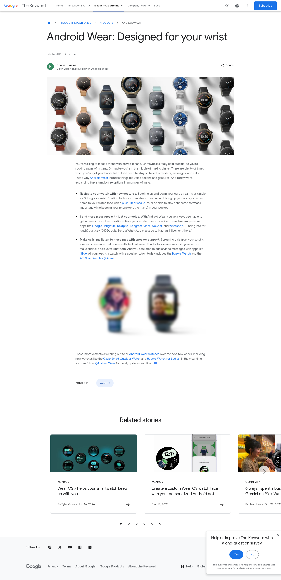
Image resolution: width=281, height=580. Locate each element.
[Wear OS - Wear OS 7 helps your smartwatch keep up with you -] (93, 474)
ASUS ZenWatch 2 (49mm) (97, 258)
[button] (227, 65)
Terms (66, 566)
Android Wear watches (144, 354)
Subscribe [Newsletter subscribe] (265, 6)
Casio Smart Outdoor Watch (121, 359)
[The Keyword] (49, 22)
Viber (146, 226)
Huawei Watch (181, 253)
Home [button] (59, 5)
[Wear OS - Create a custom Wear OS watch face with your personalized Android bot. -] (187, 474)
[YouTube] (70, 547)
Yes (228, 569)
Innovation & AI (79, 6)
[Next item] (264, 471)
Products (106, 22)
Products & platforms (109, 6)
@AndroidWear (105, 363)
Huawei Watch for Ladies (163, 359)
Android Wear (99, 178)
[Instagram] (50, 547)
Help (186, 566)
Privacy (53, 566)
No (244, 569)
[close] (270, 549)
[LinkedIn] (90, 547)
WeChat (156, 226)
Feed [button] (157, 5)
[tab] (121, 524)
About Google (85, 566)
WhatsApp (176, 226)
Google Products (112, 566)
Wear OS (105, 383)
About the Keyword (142, 566)
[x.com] (60, 547)
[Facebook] (80, 547)
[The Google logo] (33, 566)
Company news (139, 6)
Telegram (136, 226)
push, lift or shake (133, 203)
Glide (83, 253)
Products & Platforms (75, 22)
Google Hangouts (104, 226)
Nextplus (122, 226)
